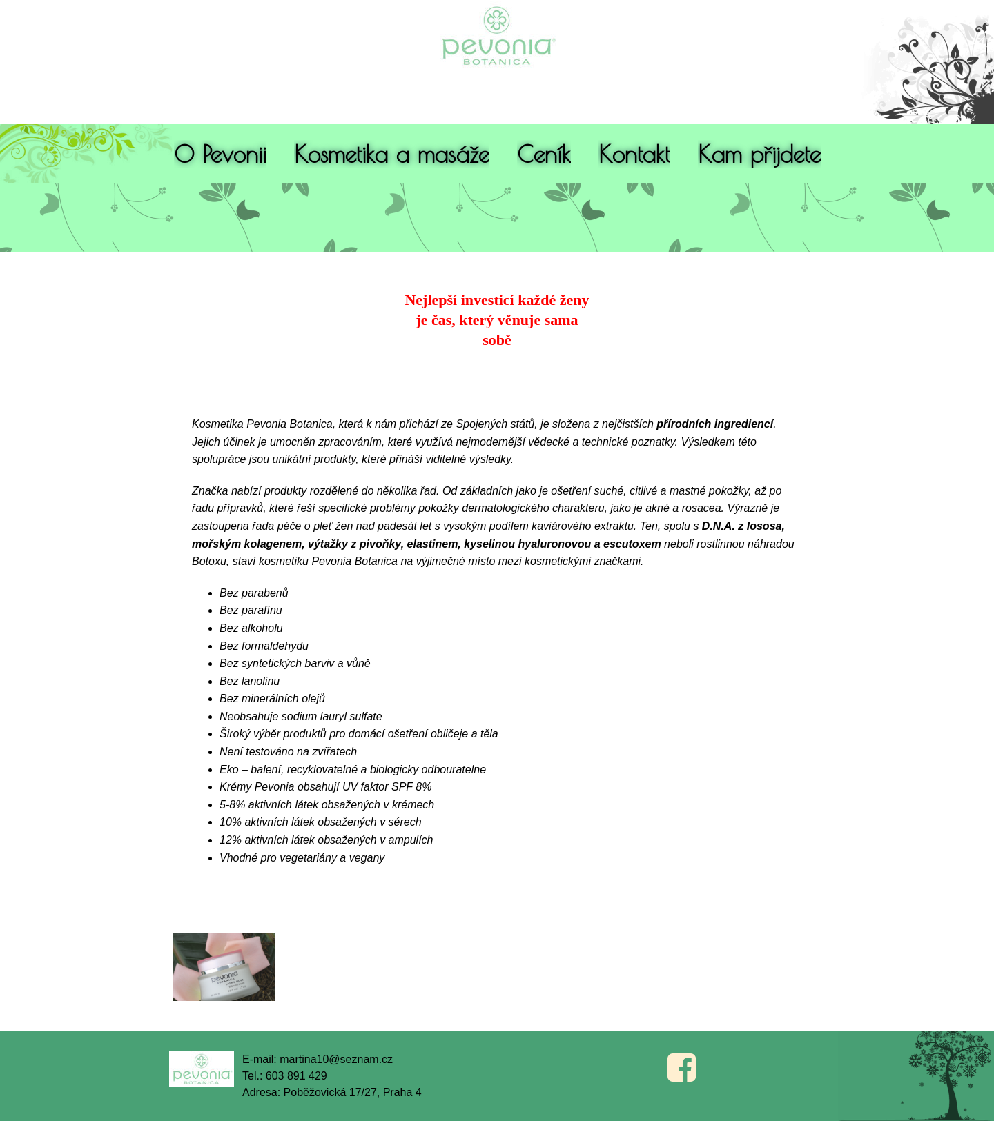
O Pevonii (220, 154)
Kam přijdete (759, 154)
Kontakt (634, 154)
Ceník (544, 154)
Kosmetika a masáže (391, 154)
